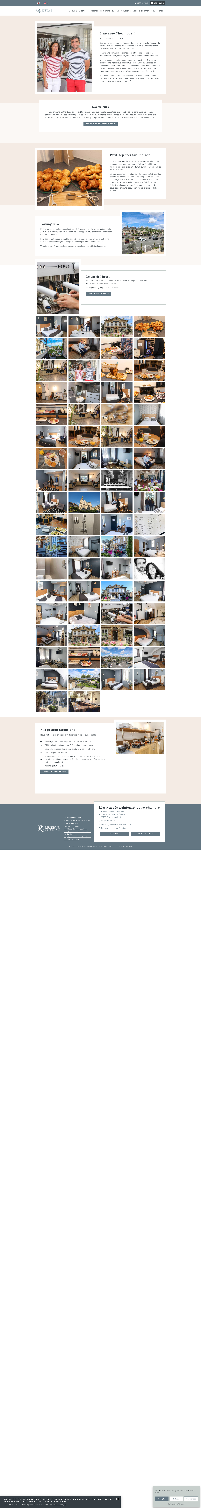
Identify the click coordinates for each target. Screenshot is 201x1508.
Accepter (161, 1499)
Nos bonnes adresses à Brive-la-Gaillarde (77, 833)
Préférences (191, 1499)
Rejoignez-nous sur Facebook (77, 837)
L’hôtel (83, 11)
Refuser (176, 1499)
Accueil (73, 11)
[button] (39, 178)
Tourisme (126, 11)
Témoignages (158, 11)
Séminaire (105, 11)
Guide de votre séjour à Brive (77, 820)
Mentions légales (71, 826)
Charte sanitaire (71, 823)
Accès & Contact (141, 11)
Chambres (93, 11)
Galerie (115, 11)
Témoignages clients (73, 817)
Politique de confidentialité (176, 1504)
